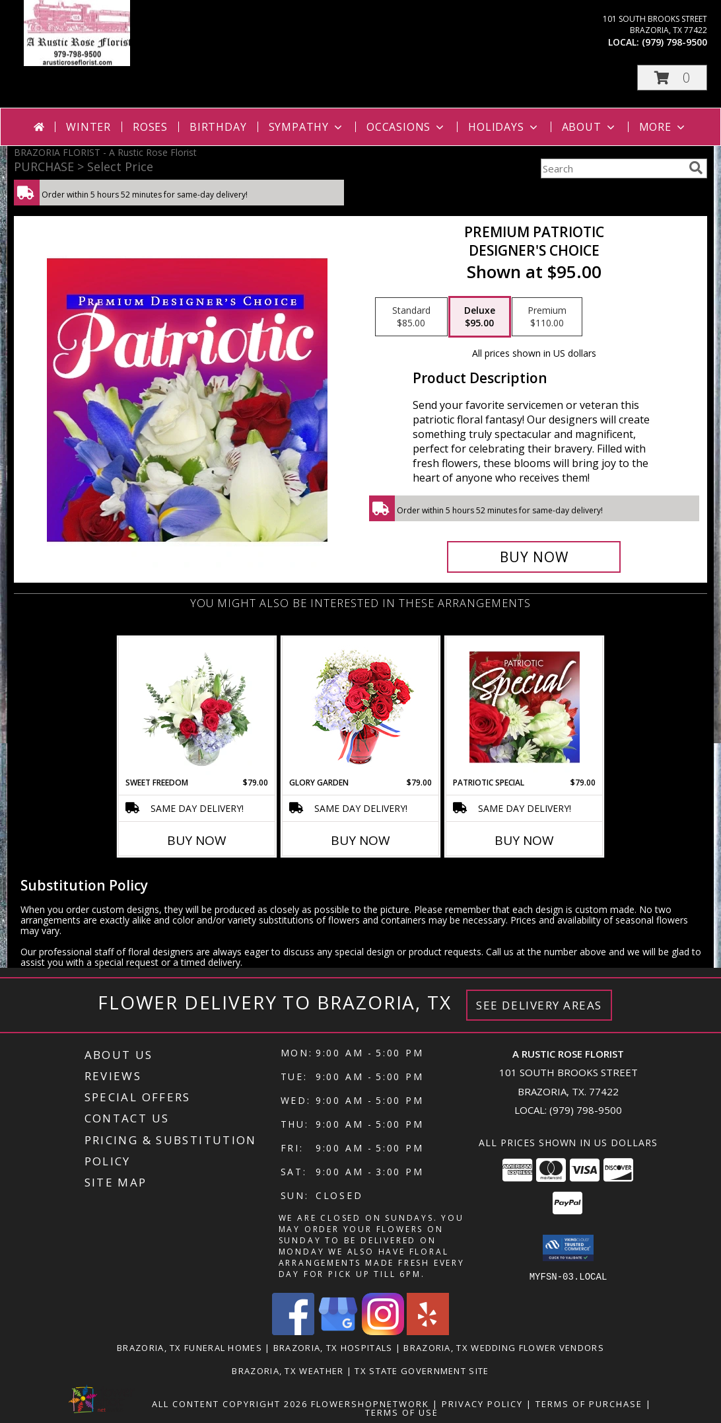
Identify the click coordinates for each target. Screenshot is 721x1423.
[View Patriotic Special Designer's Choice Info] (524, 707)
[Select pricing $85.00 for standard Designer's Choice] (411, 317)
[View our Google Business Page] (338, 1331)
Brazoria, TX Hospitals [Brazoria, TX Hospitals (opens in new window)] (333, 1347)
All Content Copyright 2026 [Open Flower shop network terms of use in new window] (230, 1403)
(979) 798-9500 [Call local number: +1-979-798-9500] (674, 42)
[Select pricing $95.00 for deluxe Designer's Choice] (479, 317)
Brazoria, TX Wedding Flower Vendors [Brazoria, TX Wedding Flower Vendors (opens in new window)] (503, 1347)
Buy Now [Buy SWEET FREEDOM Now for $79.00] (196, 840)
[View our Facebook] (293, 1331)
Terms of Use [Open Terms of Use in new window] (401, 1412)
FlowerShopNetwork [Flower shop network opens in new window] (370, 1403)
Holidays (503, 127)
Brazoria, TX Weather (287, 1370)
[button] (672, 78)
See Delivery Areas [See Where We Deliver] (539, 1005)
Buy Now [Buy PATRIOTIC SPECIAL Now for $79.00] (524, 840)
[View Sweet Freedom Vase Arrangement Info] (197, 707)
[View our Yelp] (428, 1331)
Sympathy (307, 127)
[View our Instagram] (383, 1331)
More (663, 127)
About (589, 127)
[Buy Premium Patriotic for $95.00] (534, 557)
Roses (150, 127)
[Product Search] (612, 168)
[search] (695, 168)
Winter (88, 127)
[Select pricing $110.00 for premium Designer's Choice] (547, 317)
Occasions (406, 127)
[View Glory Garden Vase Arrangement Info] (361, 707)
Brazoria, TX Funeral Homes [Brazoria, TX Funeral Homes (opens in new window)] (189, 1347)
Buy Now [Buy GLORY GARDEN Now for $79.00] (360, 840)
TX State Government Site (422, 1370)
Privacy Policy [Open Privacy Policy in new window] (482, 1403)
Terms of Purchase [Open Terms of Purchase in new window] (588, 1403)
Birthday (217, 127)
